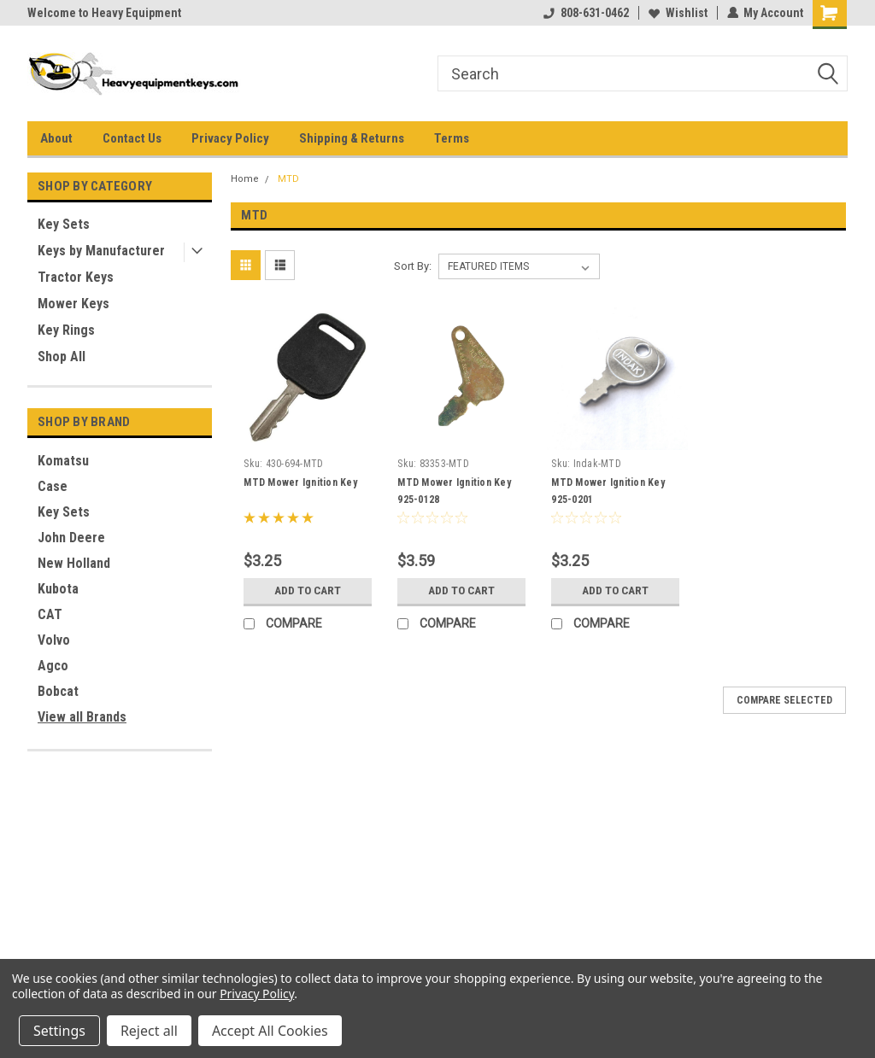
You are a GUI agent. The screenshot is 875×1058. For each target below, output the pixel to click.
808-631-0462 (585, 13)
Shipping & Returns (351, 138)
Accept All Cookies (270, 1030)
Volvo (54, 640)
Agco (53, 666)
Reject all (149, 1030)
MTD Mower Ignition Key (300, 482)
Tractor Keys (76, 277)
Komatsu (63, 461)
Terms (451, 138)
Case (53, 486)
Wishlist (677, 13)
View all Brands (82, 717)
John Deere (71, 537)
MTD (288, 178)
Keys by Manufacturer (101, 251)
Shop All (61, 356)
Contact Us (132, 138)
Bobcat (58, 691)
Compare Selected (784, 700)
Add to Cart (308, 591)
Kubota (58, 589)
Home (245, 178)
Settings (59, 1030)
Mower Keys (73, 303)
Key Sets (64, 224)
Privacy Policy (230, 138)
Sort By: (413, 266)
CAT (50, 614)
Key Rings (66, 330)
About (56, 138)
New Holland (74, 563)
